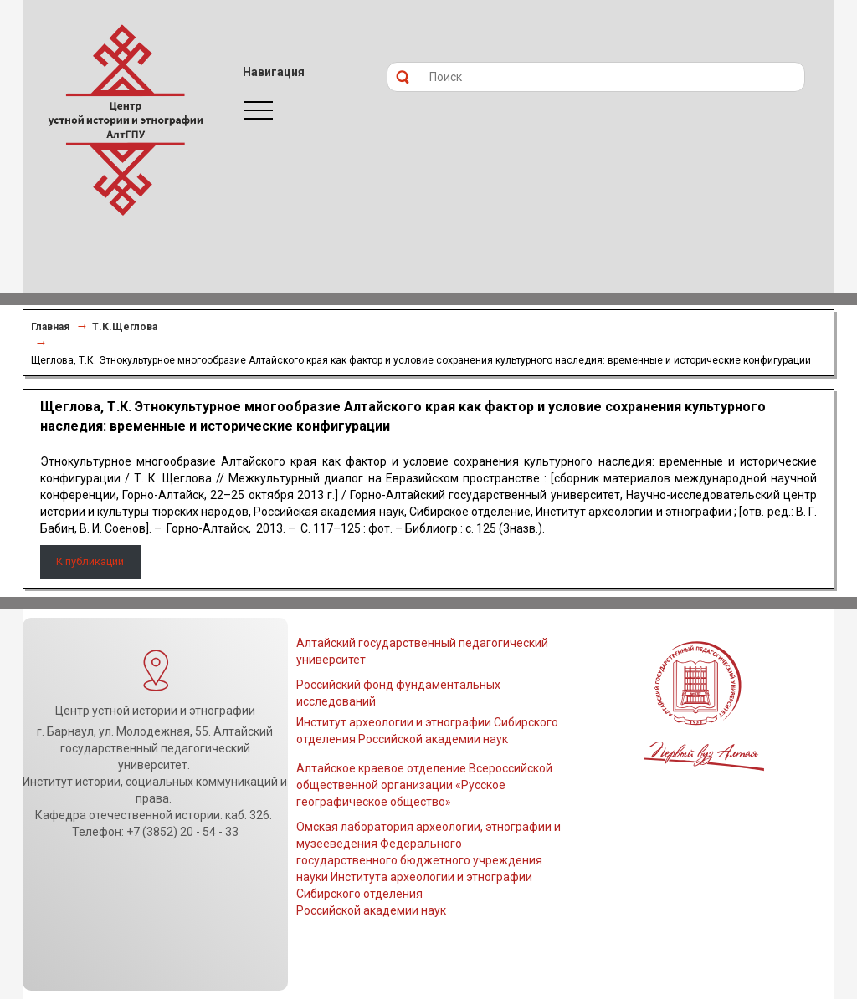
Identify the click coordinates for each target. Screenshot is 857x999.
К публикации (90, 561)
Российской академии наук (371, 910)
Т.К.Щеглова (124, 327)
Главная (50, 327)
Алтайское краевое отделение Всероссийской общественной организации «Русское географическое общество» (424, 785)
